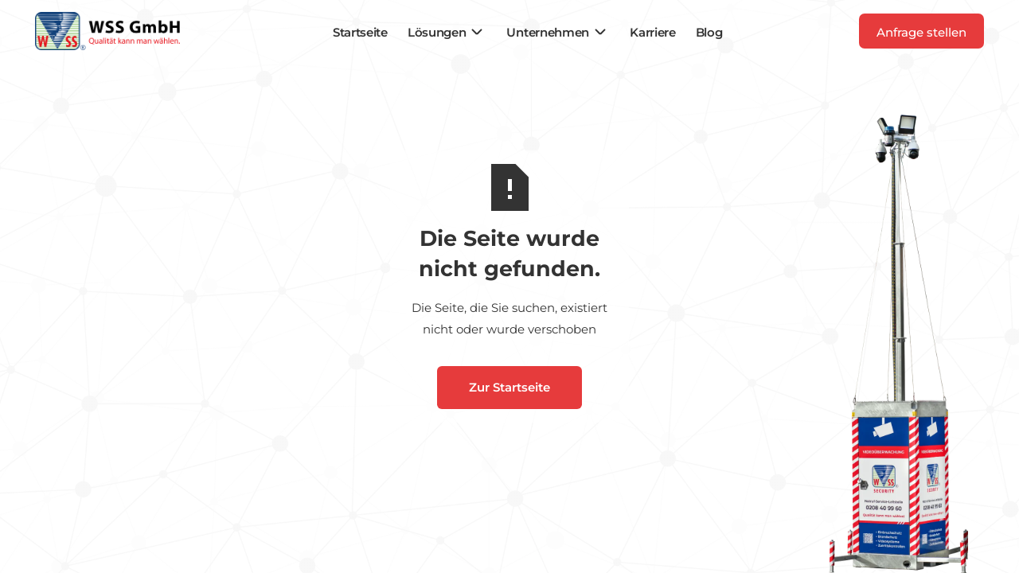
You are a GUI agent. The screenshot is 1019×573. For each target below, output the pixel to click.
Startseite (360, 32)
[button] (447, 32)
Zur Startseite (509, 387)
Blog (709, 32)
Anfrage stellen (921, 32)
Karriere (653, 32)
